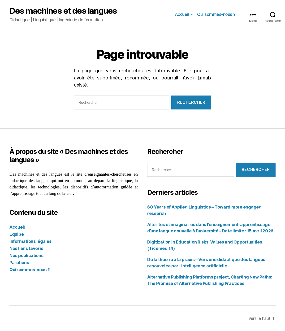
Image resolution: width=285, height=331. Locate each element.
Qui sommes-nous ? (216, 14)
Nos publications (26, 255)
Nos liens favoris (26, 248)
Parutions (19, 262)
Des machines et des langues (63, 11)
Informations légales (30, 241)
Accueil (182, 14)
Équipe (16, 234)
